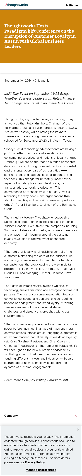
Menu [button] (72, 4)
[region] (41, 451)
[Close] (78, 429)
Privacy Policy (35, 462)
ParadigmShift (57, 380)
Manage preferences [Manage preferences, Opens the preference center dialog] (41, 470)
